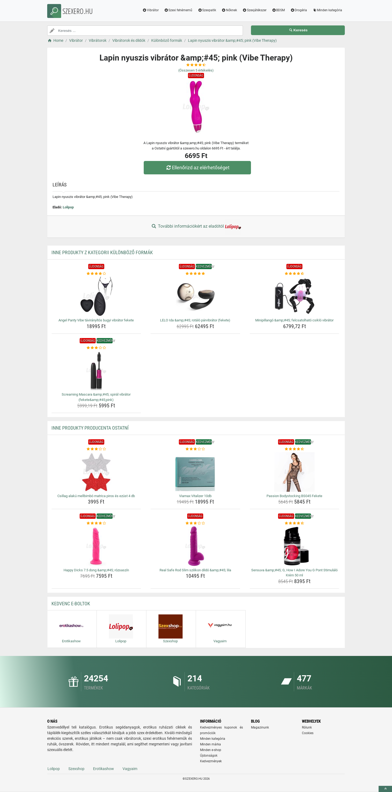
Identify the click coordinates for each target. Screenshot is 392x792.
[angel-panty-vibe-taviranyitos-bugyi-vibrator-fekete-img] (96, 296)
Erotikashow (103, 769)
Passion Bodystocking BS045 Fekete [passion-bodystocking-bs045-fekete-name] (294, 496)
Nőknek (229, 10)
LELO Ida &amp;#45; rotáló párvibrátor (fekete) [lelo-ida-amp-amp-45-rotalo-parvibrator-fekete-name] (195, 320)
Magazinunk (260, 727)
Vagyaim (130, 769)
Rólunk (307, 727)
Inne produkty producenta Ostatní (90, 428)
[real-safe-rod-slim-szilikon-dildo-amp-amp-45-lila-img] (195, 546)
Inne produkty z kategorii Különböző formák (102, 252)
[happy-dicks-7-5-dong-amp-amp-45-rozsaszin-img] (96, 546)
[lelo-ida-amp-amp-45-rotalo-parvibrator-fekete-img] (195, 296)
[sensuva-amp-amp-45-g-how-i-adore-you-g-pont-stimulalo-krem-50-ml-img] (294, 546)
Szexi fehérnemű (178, 10)
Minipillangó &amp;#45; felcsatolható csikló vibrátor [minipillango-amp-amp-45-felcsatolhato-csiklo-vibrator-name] (294, 320)
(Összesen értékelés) (196, 70)
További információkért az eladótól (196, 227)
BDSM (278, 10)
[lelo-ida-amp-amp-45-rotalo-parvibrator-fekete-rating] (195, 273)
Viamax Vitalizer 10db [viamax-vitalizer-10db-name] (195, 496)
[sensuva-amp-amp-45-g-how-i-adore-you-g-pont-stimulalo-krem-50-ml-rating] (294, 523)
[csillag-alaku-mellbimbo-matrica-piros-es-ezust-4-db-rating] (96, 449)
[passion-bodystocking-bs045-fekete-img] (294, 472)
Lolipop (68, 207)
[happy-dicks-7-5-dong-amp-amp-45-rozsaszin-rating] (96, 523)
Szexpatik (207, 10)
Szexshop (76, 769)
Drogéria (298, 10)
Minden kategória (327, 10)
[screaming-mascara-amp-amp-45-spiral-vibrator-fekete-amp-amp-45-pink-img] (96, 370)
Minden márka (210, 744)
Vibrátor (150, 10)
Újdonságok (208, 755)
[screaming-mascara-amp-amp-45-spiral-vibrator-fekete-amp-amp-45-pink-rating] (96, 348)
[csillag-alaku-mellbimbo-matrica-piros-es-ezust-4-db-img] (96, 472)
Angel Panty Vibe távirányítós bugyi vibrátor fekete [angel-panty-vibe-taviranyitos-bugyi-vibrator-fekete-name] (96, 320)
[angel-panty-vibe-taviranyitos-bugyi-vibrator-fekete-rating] (96, 273)
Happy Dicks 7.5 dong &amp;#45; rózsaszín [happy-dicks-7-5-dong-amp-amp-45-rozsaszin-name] (96, 570)
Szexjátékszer (254, 10)
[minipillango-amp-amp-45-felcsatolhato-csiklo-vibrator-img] (294, 296)
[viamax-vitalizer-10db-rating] (195, 449)
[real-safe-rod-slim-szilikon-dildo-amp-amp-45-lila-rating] (195, 523)
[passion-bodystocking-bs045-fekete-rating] (294, 449)
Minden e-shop (210, 750)
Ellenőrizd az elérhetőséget (197, 167)
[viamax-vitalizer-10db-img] (195, 472)
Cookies (307, 733)
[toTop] (385, 789)
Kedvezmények (211, 761)
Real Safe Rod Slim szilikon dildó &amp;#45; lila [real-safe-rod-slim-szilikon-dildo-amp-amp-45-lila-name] (195, 570)
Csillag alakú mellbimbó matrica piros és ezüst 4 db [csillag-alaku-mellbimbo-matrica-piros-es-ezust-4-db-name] (96, 496)
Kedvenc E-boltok (70, 603)
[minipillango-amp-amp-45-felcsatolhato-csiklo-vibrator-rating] (294, 273)
